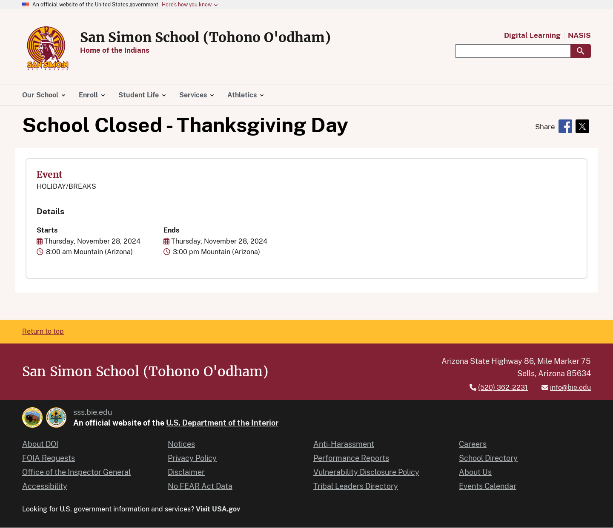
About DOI (40, 444)
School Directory (488, 458)
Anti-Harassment (343, 444)
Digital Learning (532, 35)
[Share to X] (582, 126)
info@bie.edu (570, 387)
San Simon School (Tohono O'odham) (205, 37)
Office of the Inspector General (76, 472)
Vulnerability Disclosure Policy (366, 472)
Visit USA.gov (218, 509)
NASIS (579, 35)
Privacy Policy (192, 458)
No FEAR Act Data (200, 486)
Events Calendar (487, 486)
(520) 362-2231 (503, 387)
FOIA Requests (48, 458)
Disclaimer (186, 472)
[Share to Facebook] (565, 126)
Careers (473, 444)
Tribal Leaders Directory (355, 486)
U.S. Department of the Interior (222, 422)
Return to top (43, 331)
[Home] (47, 69)
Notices (181, 444)
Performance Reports (351, 458)
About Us (475, 472)
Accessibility (44, 486)
